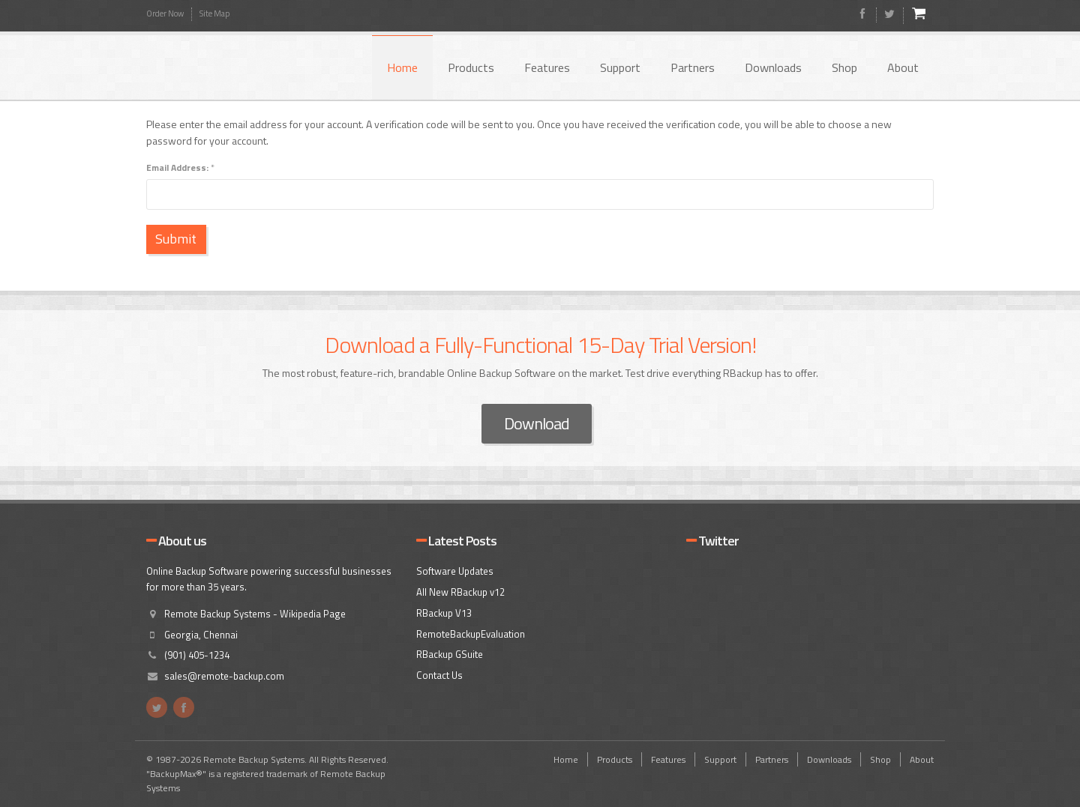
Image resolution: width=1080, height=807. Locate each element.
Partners (692, 67)
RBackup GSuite (449, 654)
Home (402, 67)
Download (536, 423)
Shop (844, 67)
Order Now (165, 13)
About (903, 67)
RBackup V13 (444, 612)
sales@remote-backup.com (224, 675)
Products (471, 67)
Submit (181, 239)
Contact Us (439, 675)
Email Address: (180, 167)
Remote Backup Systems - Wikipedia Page (255, 613)
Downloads (773, 67)
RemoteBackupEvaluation (470, 633)
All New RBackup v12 (460, 591)
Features (547, 67)
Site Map (215, 13)
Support (620, 67)
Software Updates (455, 570)
